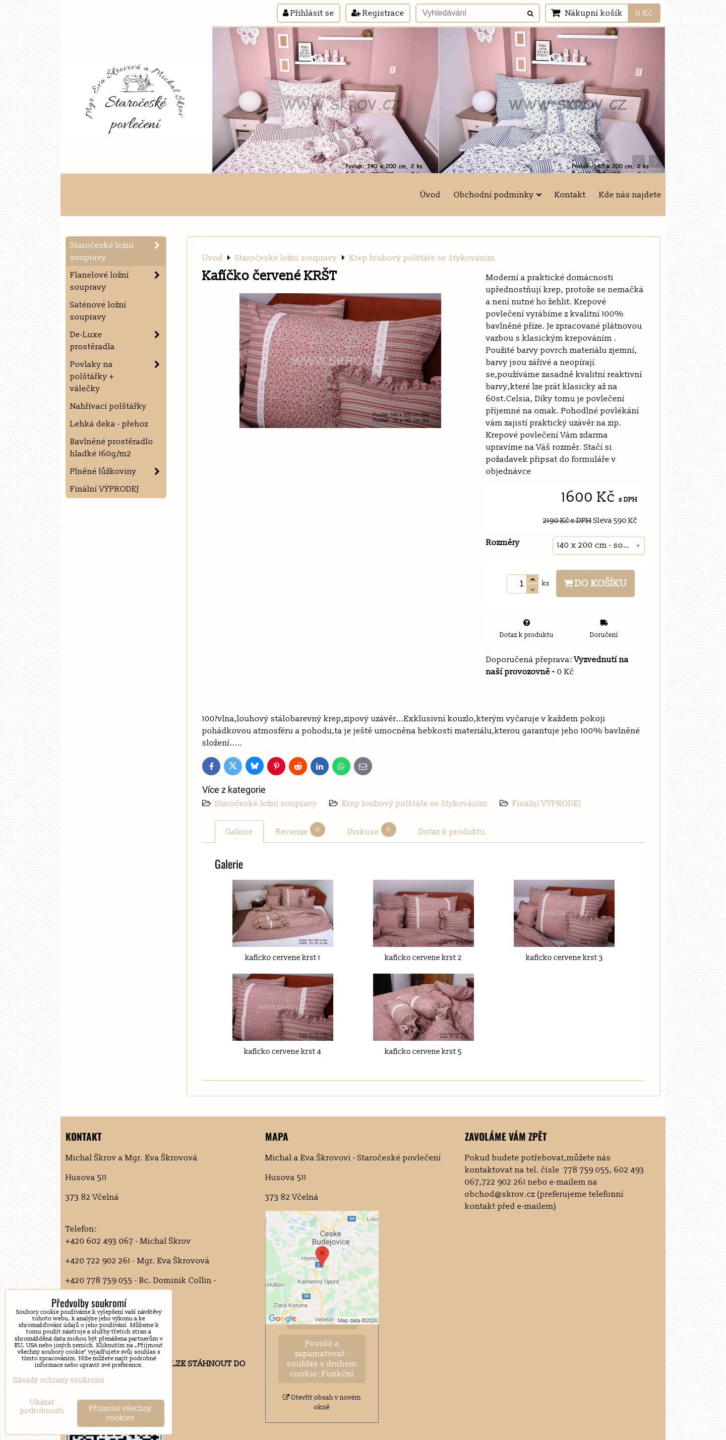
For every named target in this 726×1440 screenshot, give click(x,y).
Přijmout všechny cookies (120, 1413)
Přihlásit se (308, 13)
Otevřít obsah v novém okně (322, 1402)
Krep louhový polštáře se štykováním (415, 803)
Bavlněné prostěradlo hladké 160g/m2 (111, 448)
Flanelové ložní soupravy (118, 281)
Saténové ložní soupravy (98, 311)
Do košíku (595, 583)
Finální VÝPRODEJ (546, 803)
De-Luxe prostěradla (118, 340)
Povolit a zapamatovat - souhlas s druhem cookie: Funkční (322, 1359)
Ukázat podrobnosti (42, 1407)
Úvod (430, 195)
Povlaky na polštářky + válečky (118, 376)
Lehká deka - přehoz (109, 424)
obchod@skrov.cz (500, 1194)
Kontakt (570, 195)
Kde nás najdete (630, 195)
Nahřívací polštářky (108, 406)
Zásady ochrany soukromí (59, 1380)
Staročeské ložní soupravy (267, 803)
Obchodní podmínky (497, 195)
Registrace (377, 13)
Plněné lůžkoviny (118, 471)
